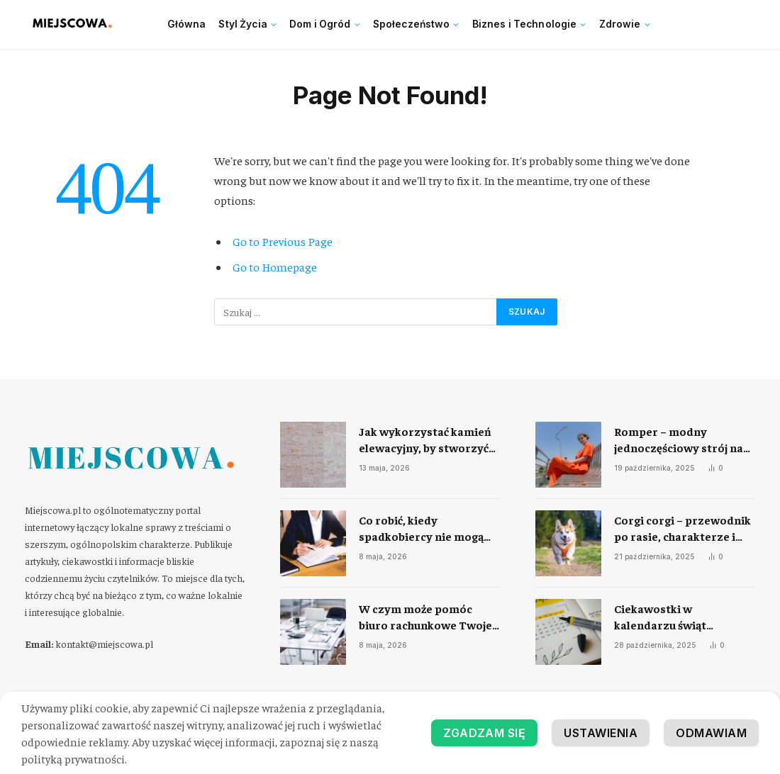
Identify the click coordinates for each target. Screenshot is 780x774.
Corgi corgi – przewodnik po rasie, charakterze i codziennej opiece (682, 528)
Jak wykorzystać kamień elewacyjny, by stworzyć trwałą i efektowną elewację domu (425, 440)
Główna (186, 24)
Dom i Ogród (320, 24)
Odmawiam (711, 733)
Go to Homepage (275, 266)
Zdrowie (620, 24)
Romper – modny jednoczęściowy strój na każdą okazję (678, 440)
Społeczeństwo (411, 24)
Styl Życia (242, 24)
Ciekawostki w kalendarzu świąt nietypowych (660, 617)
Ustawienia (600, 733)
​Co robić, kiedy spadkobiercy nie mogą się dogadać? (421, 528)
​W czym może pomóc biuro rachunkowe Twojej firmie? (427, 617)
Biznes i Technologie (524, 24)
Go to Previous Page (283, 241)
